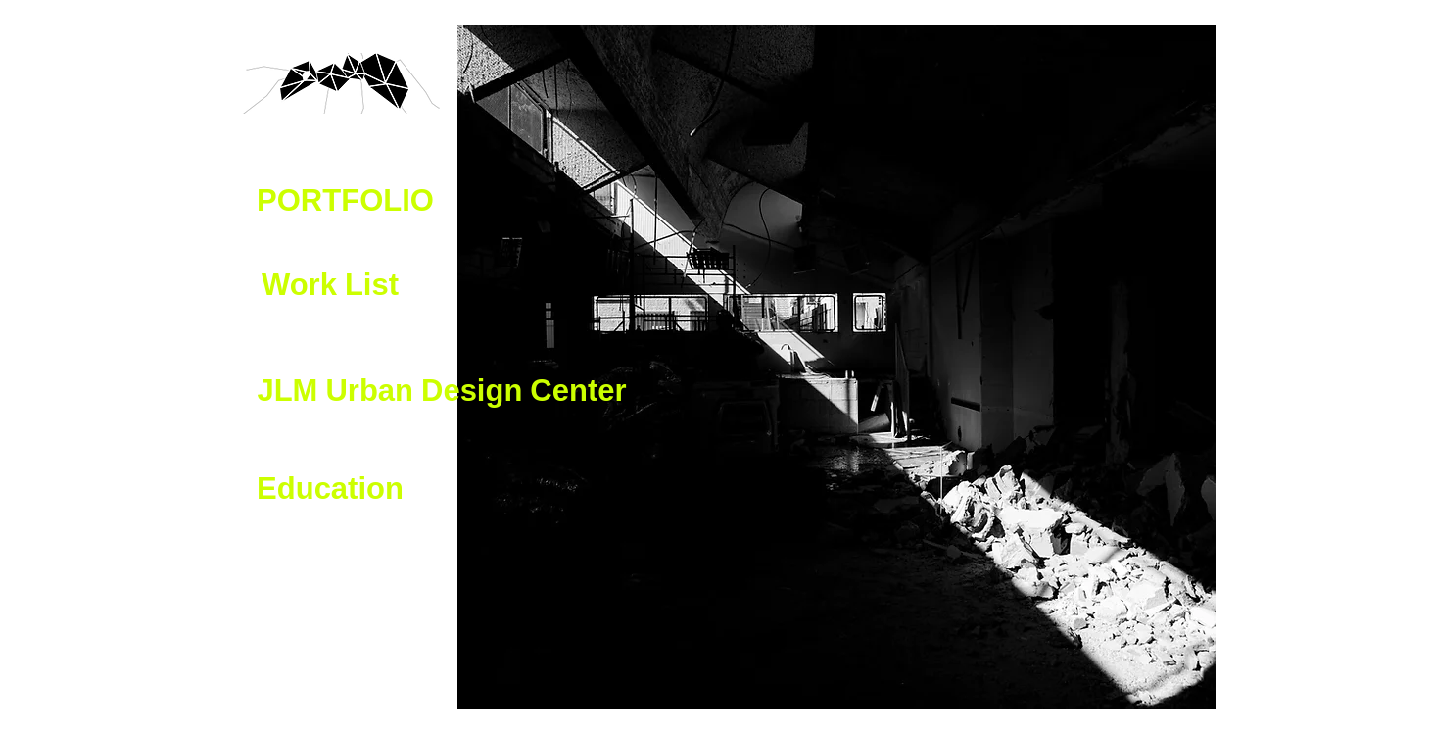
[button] (345, 202)
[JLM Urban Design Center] (442, 392)
